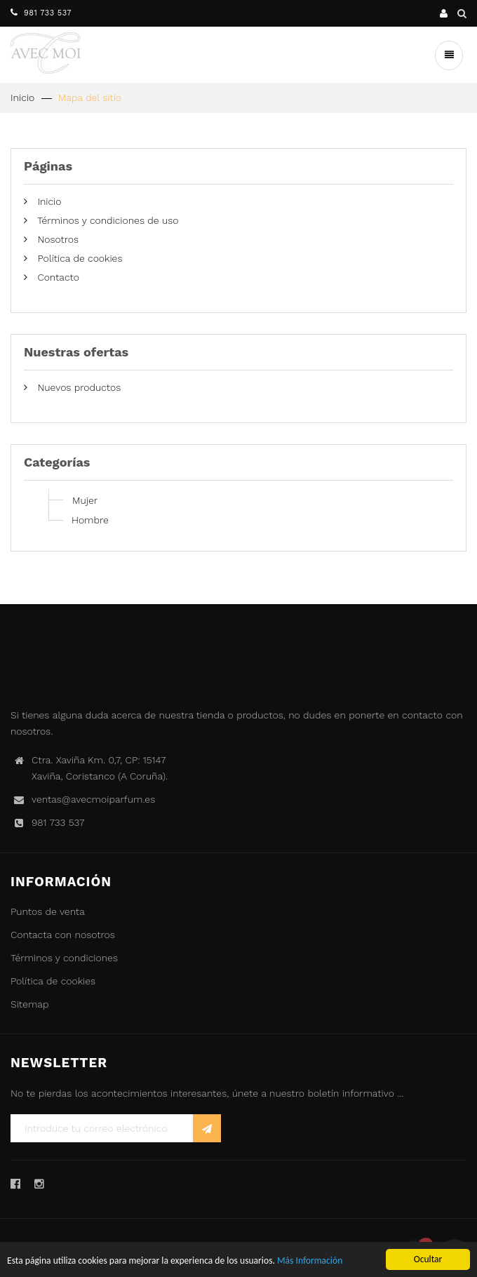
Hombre (90, 520)
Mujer (85, 500)
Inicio (22, 97)
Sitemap (29, 1004)
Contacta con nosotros (63, 934)
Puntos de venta (48, 911)
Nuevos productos (77, 387)
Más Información (309, 1261)
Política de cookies (78, 258)
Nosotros (56, 239)
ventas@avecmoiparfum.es (93, 799)
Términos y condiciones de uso (106, 220)
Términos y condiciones (64, 957)
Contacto (56, 277)
